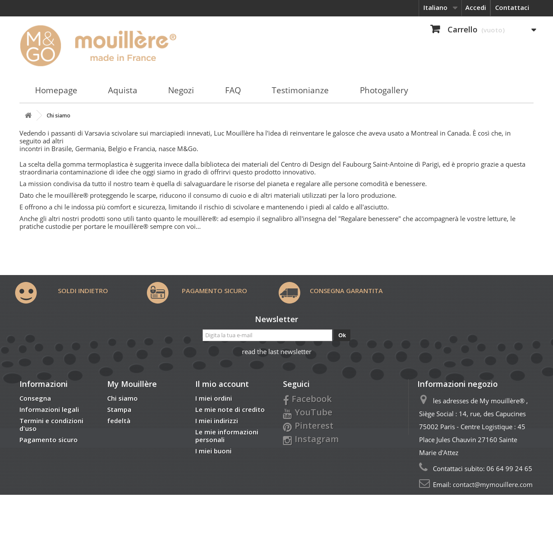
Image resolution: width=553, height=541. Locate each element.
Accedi (475, 7)
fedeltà (118, 420)
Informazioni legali (49, 409)
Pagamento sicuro (48, 439)
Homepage (56, 90)
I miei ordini (213, 398)
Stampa (119, 409)
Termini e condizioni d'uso (51, 424)
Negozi (181, 90)
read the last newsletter (276, 351)
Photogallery (384, 90)
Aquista (122, 90)
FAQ (233, 90)
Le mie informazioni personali (226, 435)
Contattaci (512, 7)
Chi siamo (122, 398)
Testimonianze (300, 90)
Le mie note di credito (230, 409)
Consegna (35, 398)
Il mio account (222, 384)
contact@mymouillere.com (493, 484)
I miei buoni (213, 450)
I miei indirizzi (216, 420)
